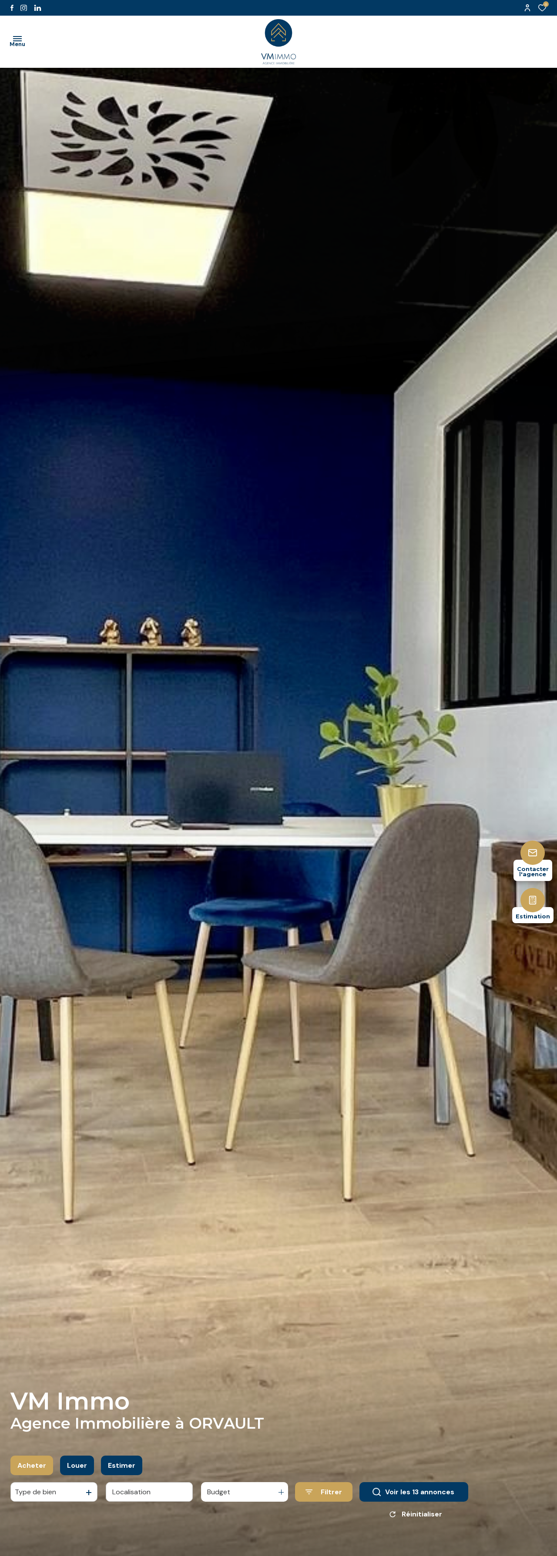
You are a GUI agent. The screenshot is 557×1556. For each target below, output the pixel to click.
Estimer (121, 1469)
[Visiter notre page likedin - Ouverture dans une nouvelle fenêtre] (37, 8)
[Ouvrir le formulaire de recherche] (323, 1496)
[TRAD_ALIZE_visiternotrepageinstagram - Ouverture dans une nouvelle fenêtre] (23, 8)
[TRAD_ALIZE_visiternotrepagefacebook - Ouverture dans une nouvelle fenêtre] (11, 8)
